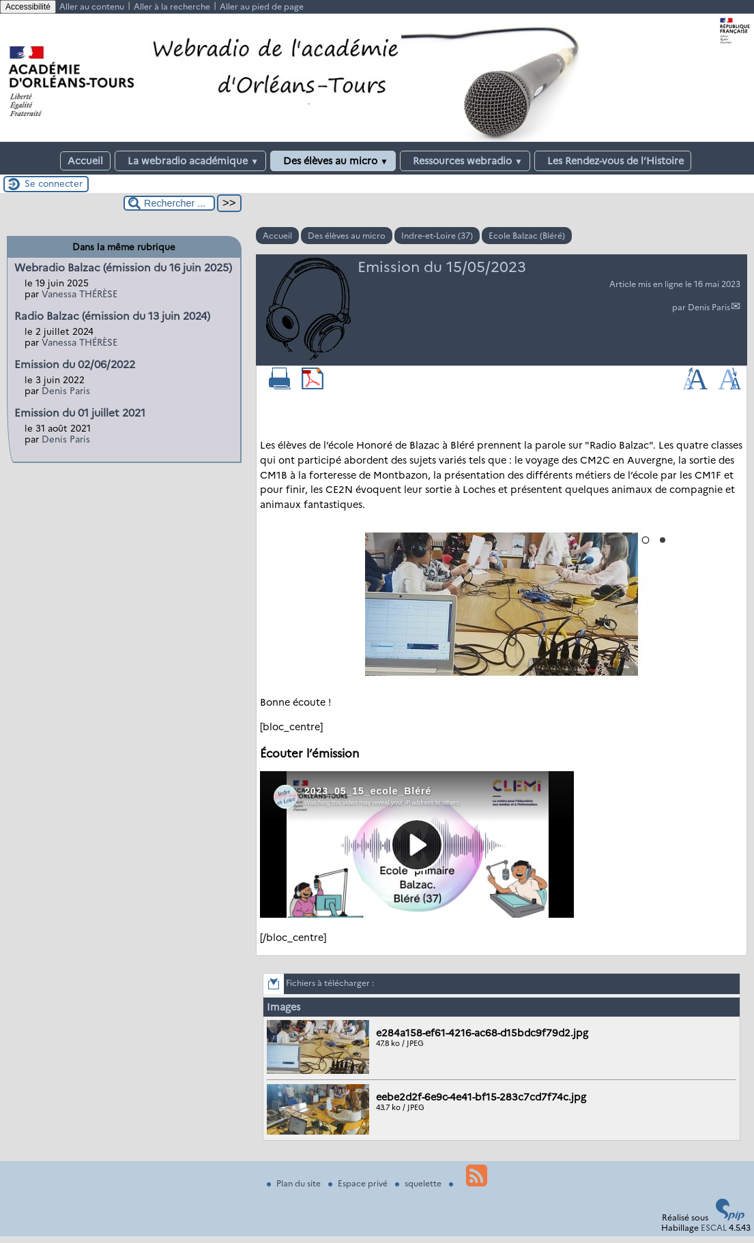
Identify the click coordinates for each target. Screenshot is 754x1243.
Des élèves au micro (333, 161)
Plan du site (295, 1183)
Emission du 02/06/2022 (74, 364)
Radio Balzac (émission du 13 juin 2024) (112, 316)
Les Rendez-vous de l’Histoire (613, 161)
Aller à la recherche (172, 6)
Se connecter (54, 183)
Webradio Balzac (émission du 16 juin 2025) (123, 267)
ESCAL (714, 1228)
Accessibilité (27, 7)
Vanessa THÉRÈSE (79, 293)
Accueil (85, 161)
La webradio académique (190, 161)
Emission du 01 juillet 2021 (79, 412)
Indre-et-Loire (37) (437, 235)
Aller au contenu (91, 6)
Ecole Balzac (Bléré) (527, 235)
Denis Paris (709, 307)
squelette (419, 1183)
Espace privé (359, 1183)
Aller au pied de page (262, 6)
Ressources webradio (465, 161)
